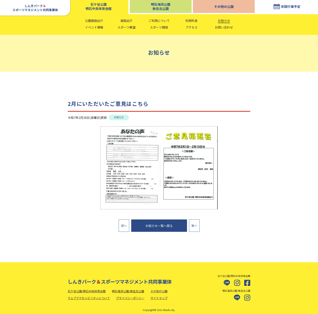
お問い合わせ (224, 27)
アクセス (192, 27)
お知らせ (224, 20)
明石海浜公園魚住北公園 (160, 6)
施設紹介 (126, 20)
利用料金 (191, 20)
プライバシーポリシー (130, 296)
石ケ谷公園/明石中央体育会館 (87, 289)
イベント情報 (94, 27)
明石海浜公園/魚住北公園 (128, 289)
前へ (124, 224)
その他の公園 (224, 6)
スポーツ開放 (159, 27)
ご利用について (159, 20)
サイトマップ (159, 296)
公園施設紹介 (94, 20)
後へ (194, 224)
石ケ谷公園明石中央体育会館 (99, 6)
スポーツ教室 (126, 27)
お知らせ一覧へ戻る (159, 224)
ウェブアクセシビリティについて (89, 296)
